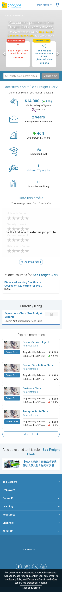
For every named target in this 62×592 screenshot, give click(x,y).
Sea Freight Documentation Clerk (44, 53)
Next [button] (57, 53)
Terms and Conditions (38, 579)
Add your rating (31, 261)
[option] (18, 54)
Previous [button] (4, 53)
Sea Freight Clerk (17, 50)
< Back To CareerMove (12, 15)
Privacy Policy (16, 579)
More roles (31, 434)
